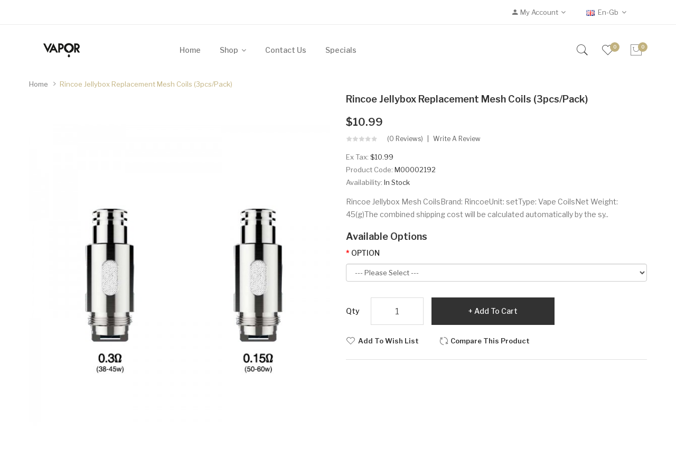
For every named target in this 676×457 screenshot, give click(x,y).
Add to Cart (496, 310)
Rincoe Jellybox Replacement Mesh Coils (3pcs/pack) (146, 84)
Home (38, 84)
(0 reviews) (405, 139)
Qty (353, 310)
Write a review (457, 139)
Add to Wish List (388, 341)
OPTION (365, 252)
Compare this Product (490, 341)
